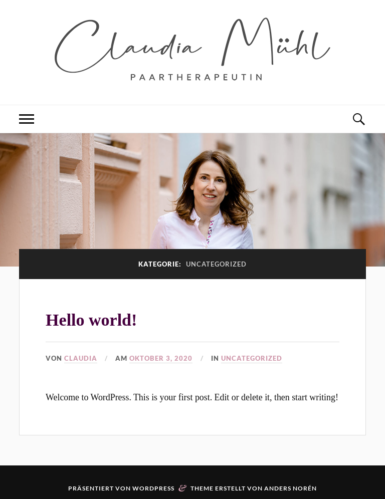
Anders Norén (290, 488)
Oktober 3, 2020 (160, 358)
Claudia (80, 358)
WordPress (153, 488)
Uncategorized (251, 358)
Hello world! (91, 320)
